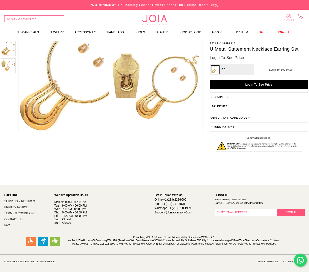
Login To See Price (281, 69)
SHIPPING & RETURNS (19, 201)
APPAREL (218, 32)
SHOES (140, 32)
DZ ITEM (242, 32)
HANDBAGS (115, 32)
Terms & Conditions (267, 261)
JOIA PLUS (284, 32)
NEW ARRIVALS (28, 32)
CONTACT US (13, 219)
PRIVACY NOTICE (16, 207)
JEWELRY (57, 32)
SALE (263, 32)
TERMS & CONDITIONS (19, 213)
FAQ (7, 225)
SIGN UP (291, 212)
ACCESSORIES (85, 32)
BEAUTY (162, 32)
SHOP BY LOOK (190, 32)
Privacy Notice (296, 261)
